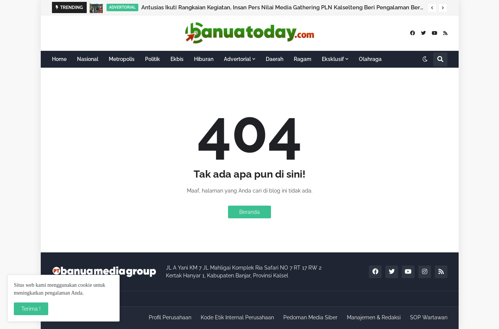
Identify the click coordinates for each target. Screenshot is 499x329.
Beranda (249, 212)
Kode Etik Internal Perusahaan (237, 317)
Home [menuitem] (59, 59)
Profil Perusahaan (170, 317)
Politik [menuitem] (152, 59)
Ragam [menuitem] (302, 59)
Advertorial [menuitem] (237, 59)
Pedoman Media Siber (310, 317)
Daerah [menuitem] (274, 59)
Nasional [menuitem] (87, 59)
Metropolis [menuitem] (122, 59)
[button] (432, 7)
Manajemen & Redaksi (374, 317)
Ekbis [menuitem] (177, 59)
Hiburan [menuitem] (203, 59)
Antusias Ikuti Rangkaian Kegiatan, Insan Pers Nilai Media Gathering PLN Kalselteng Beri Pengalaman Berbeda (282, 7)
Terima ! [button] (31, 309)
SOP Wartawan (428, 317)
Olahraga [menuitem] (370, 59)
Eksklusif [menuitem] (333, 59)
